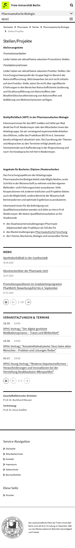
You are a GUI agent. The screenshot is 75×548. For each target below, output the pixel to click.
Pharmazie (22, 27)
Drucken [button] (10, 495)
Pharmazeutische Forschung (51, 232)
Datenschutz (12, 469)
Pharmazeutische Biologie (56, 27)
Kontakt (10, 459)
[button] (6, 302)
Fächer (35, 27)
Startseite (8, 27)
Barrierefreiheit (13, 474)
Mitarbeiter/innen (14, 453)
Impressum (11, 464)
